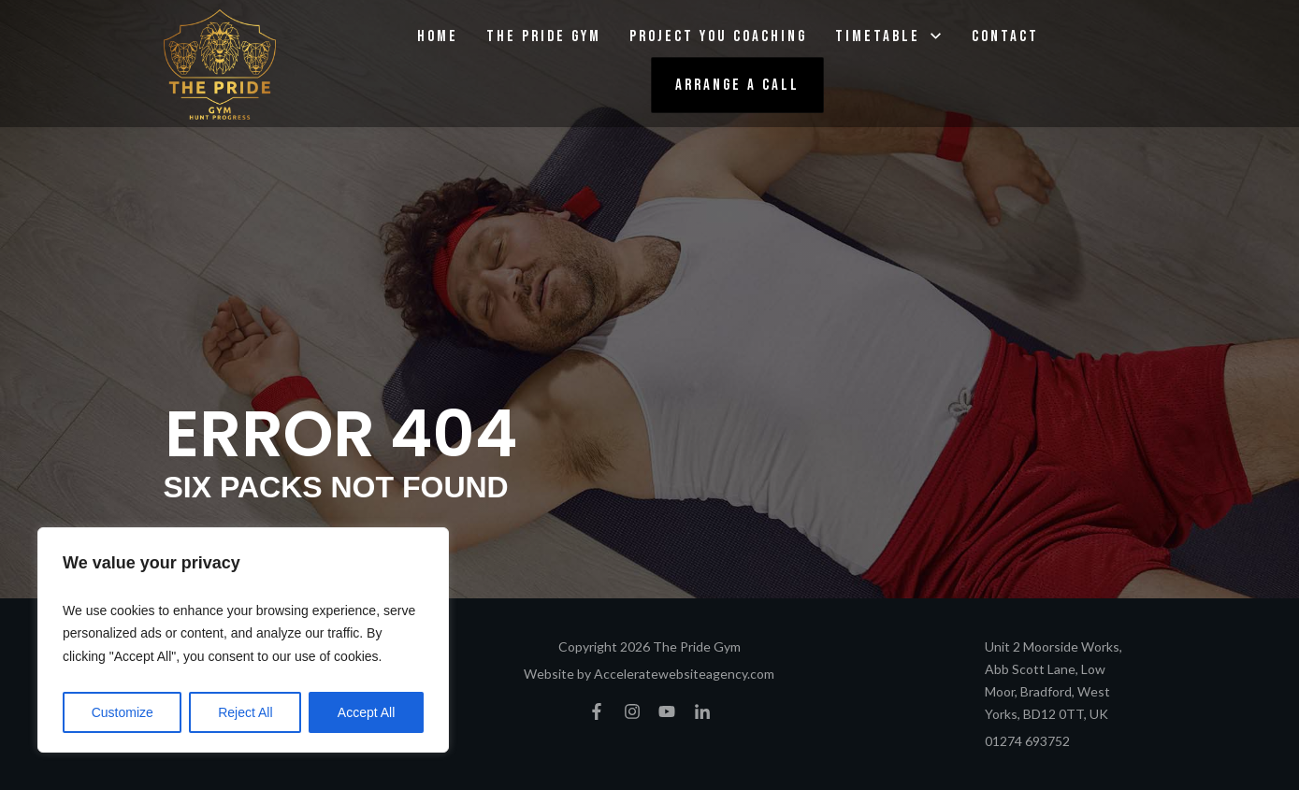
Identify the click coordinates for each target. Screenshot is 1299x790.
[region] (243, 640)
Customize (122, 712)
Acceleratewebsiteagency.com (684, 674)
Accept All (366, 712)
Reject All (245, 712)
